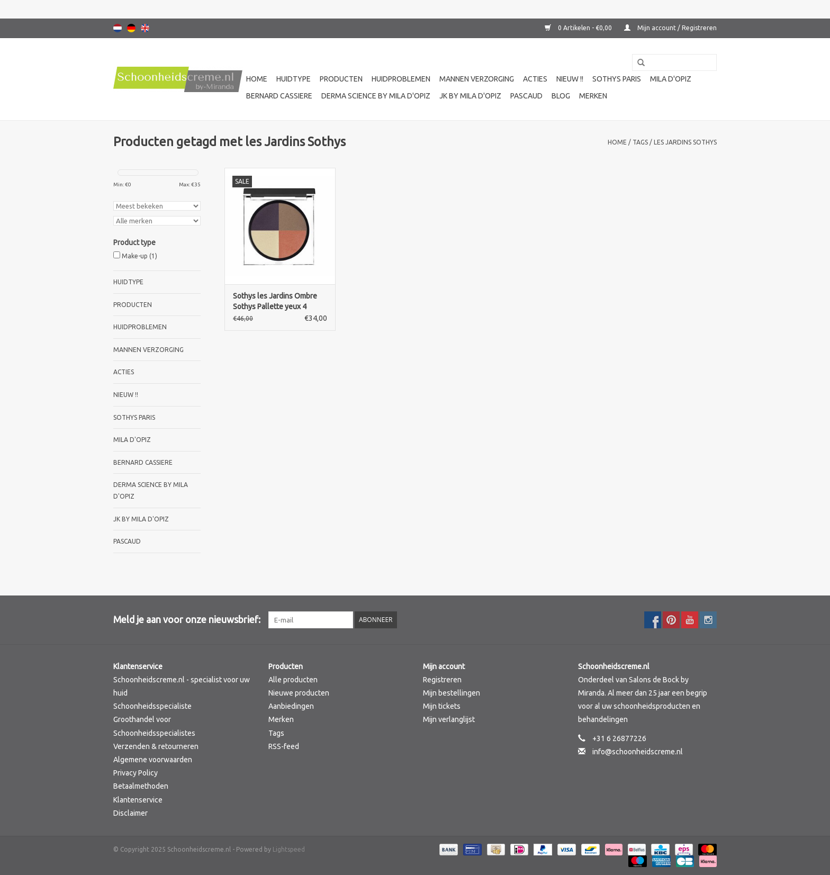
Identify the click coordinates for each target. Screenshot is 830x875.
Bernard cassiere (279, 96)
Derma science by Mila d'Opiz (375, 96)
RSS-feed (283, 746)
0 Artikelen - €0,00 (579, 27)
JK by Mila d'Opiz (470, 96)
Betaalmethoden (140, 786)
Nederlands (117, 28)
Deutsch (131, 28)
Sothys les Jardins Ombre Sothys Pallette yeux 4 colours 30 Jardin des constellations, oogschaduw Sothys (279, 302)
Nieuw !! (569, 79)
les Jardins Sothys (685, 142)
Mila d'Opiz (670, 79)
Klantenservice (138, 800)
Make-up (139, 255)
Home (256, 79)
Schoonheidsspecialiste (152, 706)
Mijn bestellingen (451, 693)
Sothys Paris (616, 79)
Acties (535, 79)
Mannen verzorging (476, 79)
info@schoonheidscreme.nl (637, 751)
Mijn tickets (442, 706)
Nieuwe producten (298, 693)
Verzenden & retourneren (156, 746)
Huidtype (293, 79)
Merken (593, 96)
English (145, 28)
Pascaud (526, 96)
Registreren (442, 679)
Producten (341, 79)
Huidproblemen (401, 79)
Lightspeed (289, 849)
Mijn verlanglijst (449, 719)
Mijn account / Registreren (670, 27)
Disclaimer (130, 813)
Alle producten (293, 679)
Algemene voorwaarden (152, 759)
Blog (561, 96)
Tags (640, 142)
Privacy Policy (135, 773)
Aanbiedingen (291, 706)
